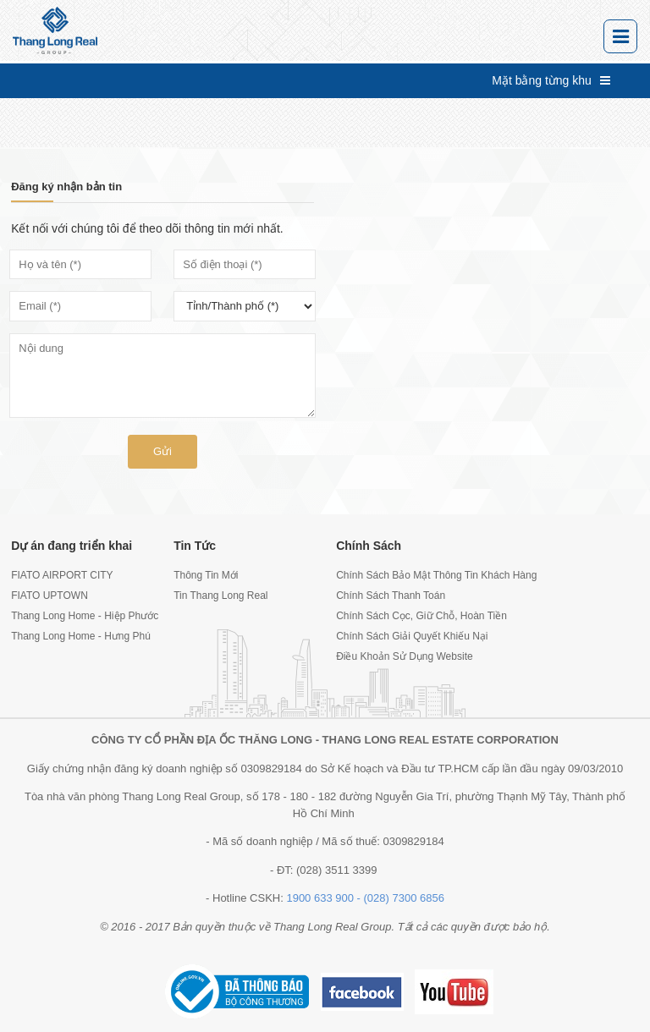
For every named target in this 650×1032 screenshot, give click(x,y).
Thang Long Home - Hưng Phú (81, 636)
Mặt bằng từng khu (551, 80)
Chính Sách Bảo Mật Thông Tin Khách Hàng (406, 575)
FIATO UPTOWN (49, 595)
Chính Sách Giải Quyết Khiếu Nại (406, 636)
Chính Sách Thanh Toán (390, 595)
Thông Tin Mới (206, 575)
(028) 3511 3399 (336, 870)
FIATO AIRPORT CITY (62, 575)
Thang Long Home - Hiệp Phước (81, 616)
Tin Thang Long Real (220, 595)
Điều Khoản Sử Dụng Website (404, 656)
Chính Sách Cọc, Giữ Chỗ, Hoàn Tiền (406, 616)
